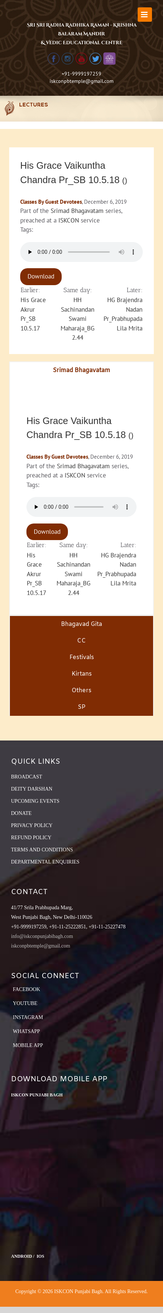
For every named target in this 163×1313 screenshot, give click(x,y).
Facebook (26, 989)
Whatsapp (26, 1031)
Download (41, 276)
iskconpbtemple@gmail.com (81, 81)
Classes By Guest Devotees (51, 201)
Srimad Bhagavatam (77, 211)
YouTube (25, 1003)
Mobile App (28, 1045)
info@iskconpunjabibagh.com (42, 936)
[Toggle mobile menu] (145, 14)
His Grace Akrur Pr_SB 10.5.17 (36, 574)
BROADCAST (26, 777)
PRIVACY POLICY (31, 825)
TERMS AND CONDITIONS (42, 849)
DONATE (21, 813)
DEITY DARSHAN (31, 789)
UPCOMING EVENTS (35, 801)
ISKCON (68, 220)
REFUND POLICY (31, 837)
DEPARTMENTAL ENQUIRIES (45, 862)
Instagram (28, 1017)
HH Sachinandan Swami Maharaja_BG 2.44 (77, 319)
